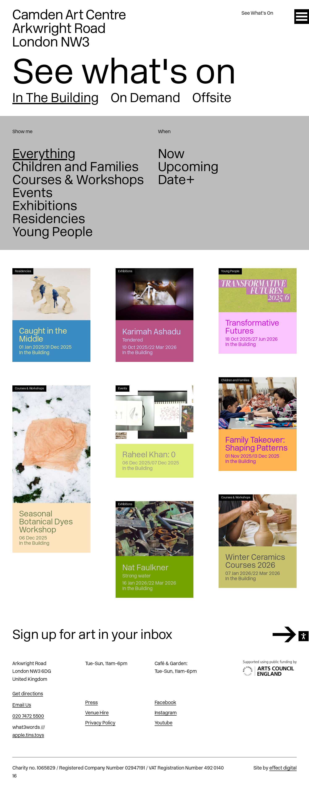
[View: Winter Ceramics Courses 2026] (258, 520)
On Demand (145, 97)
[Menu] (301, 16)
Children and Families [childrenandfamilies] (75, 166)
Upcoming (188, 166)
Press (91, 702)
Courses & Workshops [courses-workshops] (78, 179)
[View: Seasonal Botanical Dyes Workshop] (51, 444)
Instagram (166, 713)
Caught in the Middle (43, 335)
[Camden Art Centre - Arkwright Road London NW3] (69, 28)
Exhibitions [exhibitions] (44, 205)
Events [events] (32, 192)
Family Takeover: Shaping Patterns (256, 444)
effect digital (283, 768)
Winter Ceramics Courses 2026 (255, 561)
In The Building (55, 97)
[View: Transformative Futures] (258, 290)
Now (171, 153)
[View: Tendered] (155, 294)
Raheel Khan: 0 (149, 454)
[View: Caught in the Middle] (51, 294)
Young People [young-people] (52, 231)
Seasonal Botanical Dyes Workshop (46, 521)
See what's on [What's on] (124, 71)
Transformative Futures (252, 327)
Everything (44, 153)
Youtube (164, 723)
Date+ (176, 179)
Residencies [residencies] (48, 218)
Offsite (211, 97)
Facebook (165, 702)
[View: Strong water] (155, 528)
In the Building (34, 352)
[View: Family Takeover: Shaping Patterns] (258, 403)
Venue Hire (97, 713)
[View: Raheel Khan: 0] (155, 414)
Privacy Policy (100, 723)
